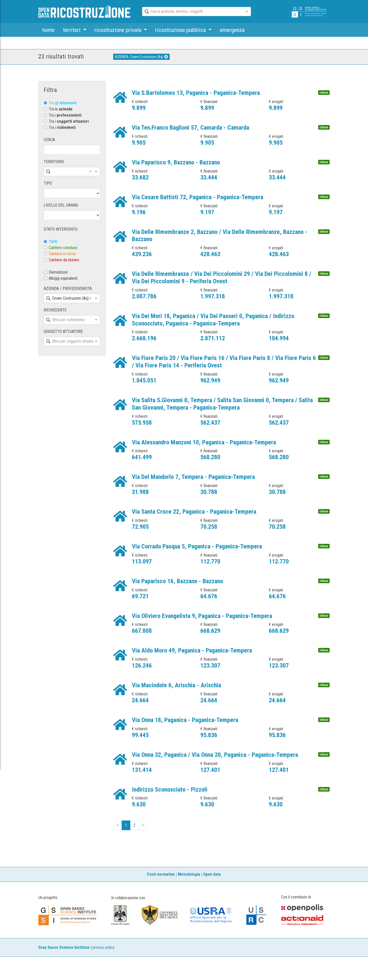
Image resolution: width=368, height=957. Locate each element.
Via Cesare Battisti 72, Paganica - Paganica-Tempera (197, 197)
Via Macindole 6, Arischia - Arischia (176, 685)
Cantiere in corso (62, 253)
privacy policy (103, 947)
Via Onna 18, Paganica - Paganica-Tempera (185, 720)
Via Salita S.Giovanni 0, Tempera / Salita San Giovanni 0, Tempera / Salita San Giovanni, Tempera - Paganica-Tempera (222, 404)
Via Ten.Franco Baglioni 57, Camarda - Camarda (190, 127)
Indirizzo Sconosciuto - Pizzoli (170, 789)
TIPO (48, 183)
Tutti (53, 241)
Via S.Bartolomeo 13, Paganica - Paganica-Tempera (196, 92)
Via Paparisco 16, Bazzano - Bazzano (177, 581)
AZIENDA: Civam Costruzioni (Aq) (141, 57)
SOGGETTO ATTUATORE (63, 331)
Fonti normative (161, 874)
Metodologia (189, 874)
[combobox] (192, 11)
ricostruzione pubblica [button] (181, 30)
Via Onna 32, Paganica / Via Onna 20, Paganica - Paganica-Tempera (215, 754)
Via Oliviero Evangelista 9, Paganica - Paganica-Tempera (202, 616)
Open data (212, 874)
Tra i (65, 115)
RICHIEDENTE (55, 310)
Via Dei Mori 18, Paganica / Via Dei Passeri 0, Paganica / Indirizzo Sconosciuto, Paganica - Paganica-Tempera (213, 319)
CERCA (49, 139)
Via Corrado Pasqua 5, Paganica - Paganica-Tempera (197, 546)
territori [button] (72, 30)
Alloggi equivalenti (63, 278)
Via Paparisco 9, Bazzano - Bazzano (176, 162)
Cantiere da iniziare (64, 259)
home (48, 30)
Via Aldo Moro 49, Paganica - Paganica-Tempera (192, 650)
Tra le (61, 109)
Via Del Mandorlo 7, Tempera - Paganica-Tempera (193, 476)
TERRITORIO (54, 161)
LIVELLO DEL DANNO (61, 205)
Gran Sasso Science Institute (63, 947)
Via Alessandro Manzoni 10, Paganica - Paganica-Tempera (204, 442)
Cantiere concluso (63, 247)
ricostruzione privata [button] (119, 30)
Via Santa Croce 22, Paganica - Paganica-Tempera (194, 511)
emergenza (232, 30)
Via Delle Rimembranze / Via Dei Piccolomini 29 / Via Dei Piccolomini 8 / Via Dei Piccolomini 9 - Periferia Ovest (221, 277)
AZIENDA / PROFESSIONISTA (68, 288)
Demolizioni (58, 272)
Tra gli (63, 102)
